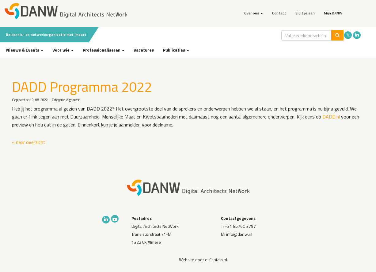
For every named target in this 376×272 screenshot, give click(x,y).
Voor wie (63, 50)
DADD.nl (331, 116)
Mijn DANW (333, 13)
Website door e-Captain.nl (203, 259)
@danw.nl (239, 234)
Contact (279, 13)
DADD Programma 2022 (82, 86)
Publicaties (176, 50)
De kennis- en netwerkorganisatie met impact (46, 34)
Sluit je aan (305, 13)
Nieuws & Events (24, 50)
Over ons (253, 13)
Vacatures (144, 50)
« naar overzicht (28, 142)
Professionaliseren (103, 50)
